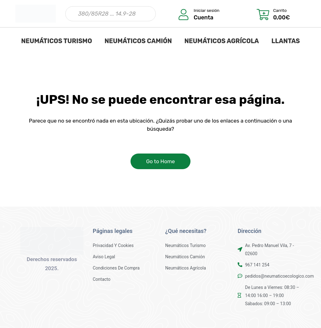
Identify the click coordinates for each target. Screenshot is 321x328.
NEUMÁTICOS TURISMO (56, 41)
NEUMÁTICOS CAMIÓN (138, 41)
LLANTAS (285, 41)
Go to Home (160, 161)
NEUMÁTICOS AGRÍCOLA (221, 41)
